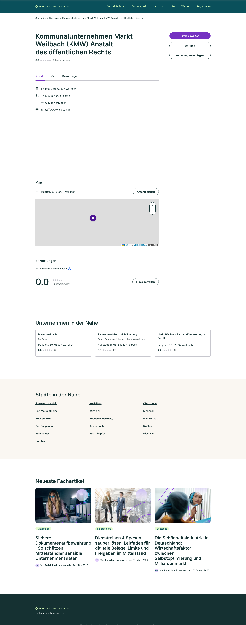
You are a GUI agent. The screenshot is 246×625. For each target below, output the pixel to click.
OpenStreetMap (141, 245)
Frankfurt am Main (46, 403)
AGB (152, 611)
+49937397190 (50, 95)
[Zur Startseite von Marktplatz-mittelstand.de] (52, 6)
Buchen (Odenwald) (179, 410)
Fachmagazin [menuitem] (139, 6)
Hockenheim (130, 410)
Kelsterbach (130, 418)
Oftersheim (129, 403)
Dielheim (128, 426)
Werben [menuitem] (185, 6)
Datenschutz (97, 611)
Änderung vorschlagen (190, 55)
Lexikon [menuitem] (158, 6)
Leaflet (126, 245)
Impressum (162, 611)
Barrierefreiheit (113, 611)
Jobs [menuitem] (172, 6)
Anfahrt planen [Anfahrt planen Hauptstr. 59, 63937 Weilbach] (146, 191)
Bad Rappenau (88, 418)
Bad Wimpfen (87, 426)
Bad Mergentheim (177, 403)
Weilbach (54, 18)
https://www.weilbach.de (55, 109)
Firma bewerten (145, 281)
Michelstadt (42, 418)
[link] (63, 343)
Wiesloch (41, 410)
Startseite (40, 18)
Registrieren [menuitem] (203, 6)
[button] (93, 219)
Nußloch (172, 418)
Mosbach (85, 410)
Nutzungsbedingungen (135, 611)
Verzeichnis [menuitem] (114, 6)
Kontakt (84, 611)
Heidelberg (85, 403)
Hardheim (172, 426)
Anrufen (190, 45)
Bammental (42, 426)
